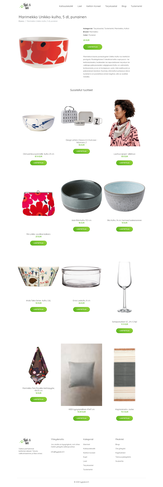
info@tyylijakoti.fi (57, 453)
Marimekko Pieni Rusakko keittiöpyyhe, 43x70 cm (38, 390)
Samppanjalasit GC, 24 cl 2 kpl (124, 323)
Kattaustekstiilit (66, 6)
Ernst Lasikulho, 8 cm (81, 302)
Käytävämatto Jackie (124, 410)
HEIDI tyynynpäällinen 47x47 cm (82, 410)
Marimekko (119, 30)
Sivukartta (119, 462)
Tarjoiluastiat (111, 6)
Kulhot (126, 30)
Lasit (80, 6)
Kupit (85, 458)
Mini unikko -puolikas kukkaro (38, 235)
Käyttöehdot (120, 454)
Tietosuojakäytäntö (123, 458)
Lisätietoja (93, 48)
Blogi (124, 6)
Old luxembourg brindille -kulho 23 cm (38, 155)
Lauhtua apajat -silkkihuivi (124, 155)
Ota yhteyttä (120, 450)
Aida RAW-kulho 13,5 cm (81, 221)
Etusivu (21, 22)
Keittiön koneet (93, 6)
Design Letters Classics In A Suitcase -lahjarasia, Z (81, 142)
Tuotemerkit (136, 6)
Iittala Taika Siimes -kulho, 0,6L (38, 302)
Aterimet (86, 445)
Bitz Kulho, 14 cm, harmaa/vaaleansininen (124, 221)
